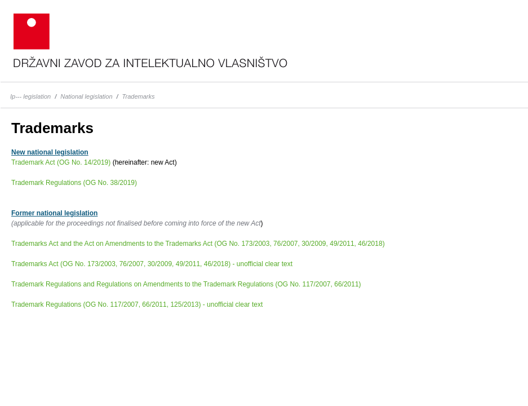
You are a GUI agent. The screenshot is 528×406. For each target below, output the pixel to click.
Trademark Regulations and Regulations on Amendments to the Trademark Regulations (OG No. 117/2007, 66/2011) (186, 284)
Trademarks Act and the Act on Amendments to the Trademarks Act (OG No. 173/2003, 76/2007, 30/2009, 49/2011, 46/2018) (198, 244)
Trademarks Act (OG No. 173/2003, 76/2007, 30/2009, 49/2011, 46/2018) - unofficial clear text (151, 264)
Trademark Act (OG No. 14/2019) (60, 162)
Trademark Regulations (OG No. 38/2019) (74, 183)
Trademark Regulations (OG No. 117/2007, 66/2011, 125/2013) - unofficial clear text (137, 304)
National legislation (86, 96)
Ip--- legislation (30, 96)
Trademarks (138, 96)
